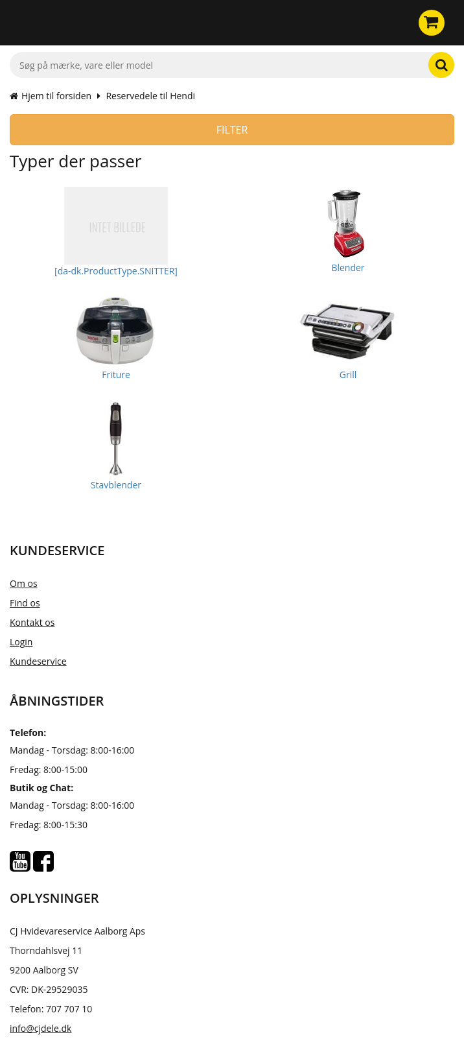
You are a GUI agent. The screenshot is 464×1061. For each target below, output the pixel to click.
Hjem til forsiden (50, 95)
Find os (25, 603)
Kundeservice (38, 661)
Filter (232, 130)
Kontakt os (32, 622)
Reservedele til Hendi (150, 95)
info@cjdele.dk (40, 1028)
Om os (24, 583)
